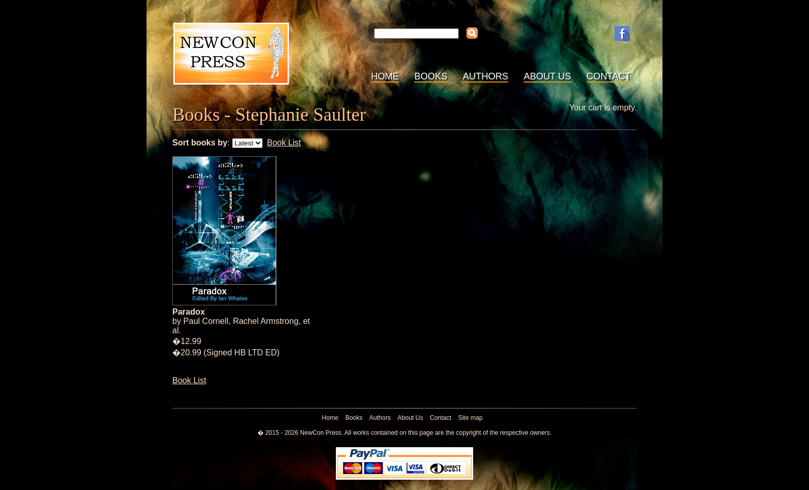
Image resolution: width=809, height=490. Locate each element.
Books (430, 76)
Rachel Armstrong (265, 321)
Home (385, 76)
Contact (609, 76)
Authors (485, 76)
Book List (284, 142)
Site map (470, 417)
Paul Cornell (205, 321)
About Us (547, 76)
